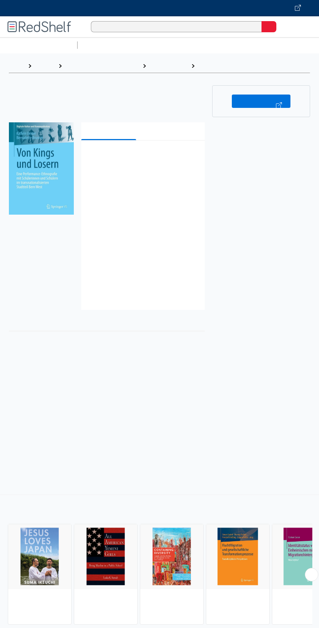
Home (16, 65)
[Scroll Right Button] (311, 574)
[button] (142, 157)
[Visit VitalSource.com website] (159, 8)
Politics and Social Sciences (102, 65)
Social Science (168, 65)
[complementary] (159, 561)
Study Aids (100, 45)
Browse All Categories (38, 45)
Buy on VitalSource (261, 101)
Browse (45, 65)
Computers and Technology (212, 45)
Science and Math (145, 45)
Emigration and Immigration (236, 65)
